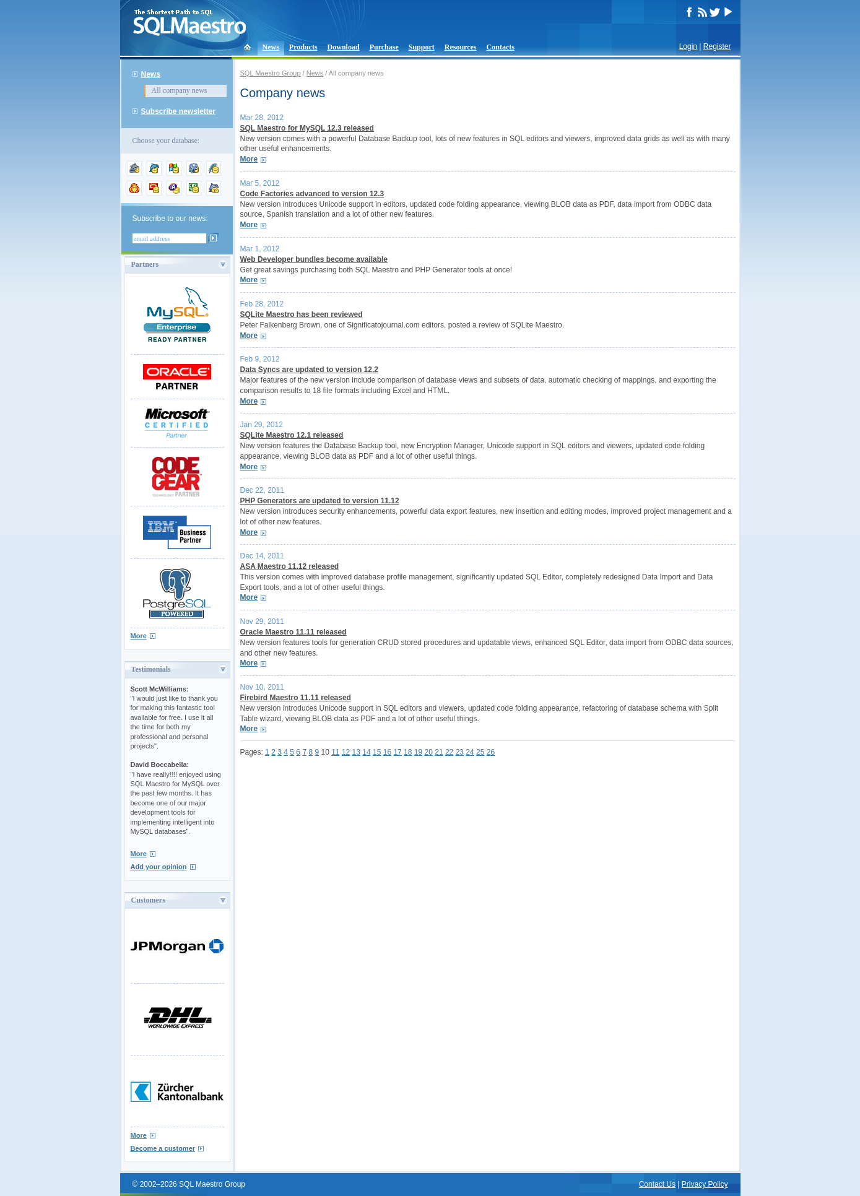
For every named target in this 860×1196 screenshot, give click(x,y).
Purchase (384, 47)
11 (335, 752)
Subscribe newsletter (178, 111)
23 (460, 752)
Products (303, 47)
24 (470, 752)
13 (356, 752)
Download (344, 47)
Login (688, 46)
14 (366, 752)
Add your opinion (159, 866)
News (271, 47)
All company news (179, 90)
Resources (461, 47)
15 (377, 752)
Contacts (501, 47)
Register (717, 46)
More (139, 635)
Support (422, 47)
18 (408, 752)
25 (480, 752)
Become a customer (163, 1148)
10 (325, 752)
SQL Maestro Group (270, 73)
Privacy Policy (705, 1184)
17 (397, 752)
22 (449, 752)
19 (418, 752)
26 (491, 752)
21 (439, 752)
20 (429, 752)
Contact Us (657, 1184)
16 (387, 752)
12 (346, 752)
